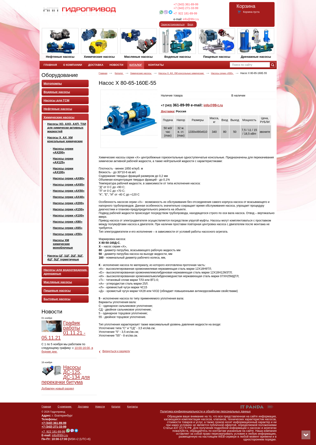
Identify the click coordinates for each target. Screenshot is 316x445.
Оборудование (59, 75)
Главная (103, 73)
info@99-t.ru (191, 19)
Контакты (132, 406)
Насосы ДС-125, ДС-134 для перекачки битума (65, 374)
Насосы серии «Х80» (222, 73)
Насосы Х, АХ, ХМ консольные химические (181, 73)
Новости (51, 311)
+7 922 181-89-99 (185, 13)
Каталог (135, 64)
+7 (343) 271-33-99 (186, 8)
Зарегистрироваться (172, 24)
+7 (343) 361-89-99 (186, 4)
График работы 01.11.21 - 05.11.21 (63, 330)
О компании (65, 406)
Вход (190, 24)
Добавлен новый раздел (57, 388)
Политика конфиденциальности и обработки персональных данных (205, 411)
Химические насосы (141, 73)
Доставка (167, 111)
